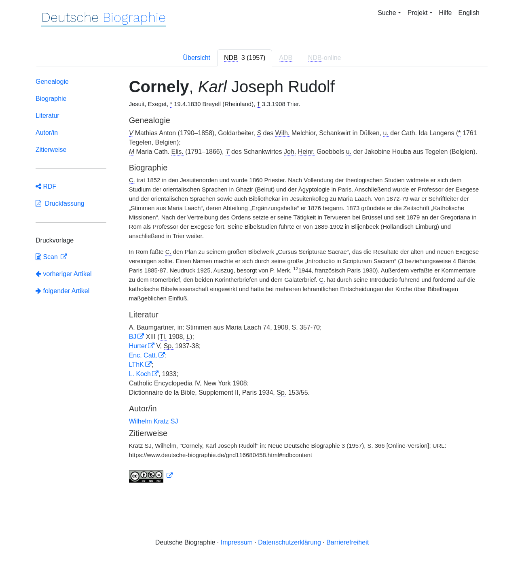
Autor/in (47, 132)
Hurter (138, 346)
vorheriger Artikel (64, 273)
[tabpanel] (262, 281)
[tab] (244, 57)
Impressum (237, 542)
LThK (136, 364)
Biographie (51, 98)
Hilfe (445, 12)
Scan (47, 256)
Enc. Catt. (143, 355)
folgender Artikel (62, 290)
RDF (46, 186)
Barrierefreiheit (347, 542)
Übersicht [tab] (196, 57)
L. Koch (140, 373)
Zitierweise (51, 149)
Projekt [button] (418, 12)
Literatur (47, 115)
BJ (133, 336)
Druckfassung (60, 203)
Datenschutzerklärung (289, 542)
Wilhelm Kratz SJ (153, 421)
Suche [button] (387, 12)
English (469, 12)
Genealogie (52, 81)
